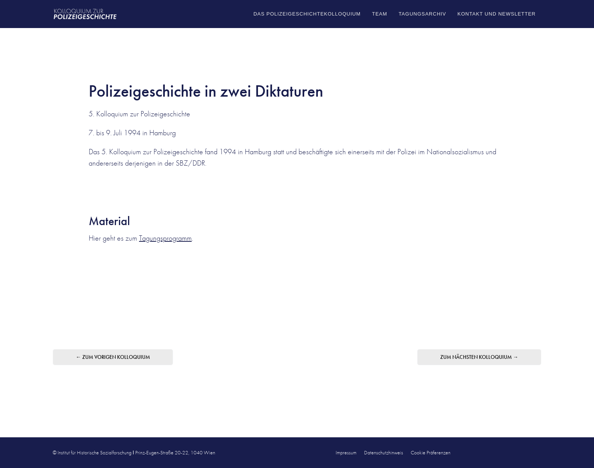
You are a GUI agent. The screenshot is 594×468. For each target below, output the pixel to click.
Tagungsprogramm (165, 238)
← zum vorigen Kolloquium (113, 357)
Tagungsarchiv (422, 14)
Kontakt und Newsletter (497, 14)
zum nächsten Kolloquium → (479, 357)
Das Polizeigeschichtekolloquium (307, 14)
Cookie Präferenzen (430, 452)
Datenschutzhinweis (383, 452)
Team (379, 14)
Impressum (346, 452)
